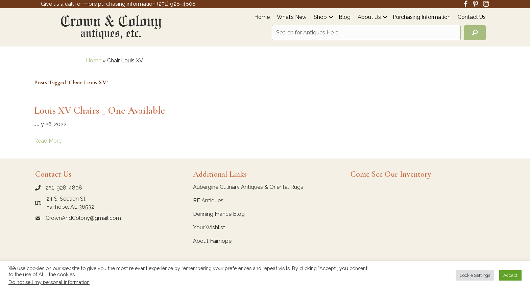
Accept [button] (510, 275)
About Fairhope (212, 241)
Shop (320, 17)
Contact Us (472, 17)
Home (262, 17)
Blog (345, 17)
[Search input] (366, 32)
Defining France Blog (219, 214)
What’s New (292, 17)
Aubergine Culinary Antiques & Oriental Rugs (248, 187)
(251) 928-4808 (176, 4)
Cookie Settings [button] (475, 275)
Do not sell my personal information (49, 282)
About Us (369, 17)
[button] (331, 17)
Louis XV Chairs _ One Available (99, 110)
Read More (48, 141)
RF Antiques (208, 200)
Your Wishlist (209, 227)
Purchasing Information (422, 17)
